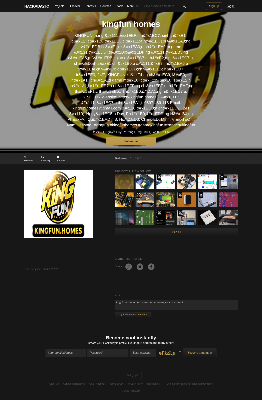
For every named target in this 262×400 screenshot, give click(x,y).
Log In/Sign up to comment (132, 314)
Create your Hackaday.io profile (107, 343)
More (133, 6)
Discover (74, 6)
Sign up (214, 6)
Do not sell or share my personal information (189, 384)
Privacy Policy (135, 384)
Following (123, 158)
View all (176, 231)
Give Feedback (97, 384)
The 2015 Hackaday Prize (159, 177)
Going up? (131, 375)
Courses (105, 6)
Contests (90, 6)
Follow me (131, 141)
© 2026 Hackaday (131, 391)
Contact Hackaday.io (74, 384)
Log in (231, 6)
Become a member (199, 352)
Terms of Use (117, 384)
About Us (54, 384)
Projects (59, 6)
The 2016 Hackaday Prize (222, 177)
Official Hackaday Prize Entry (201, 195)
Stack (119, 6)
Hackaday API (154, 384)
